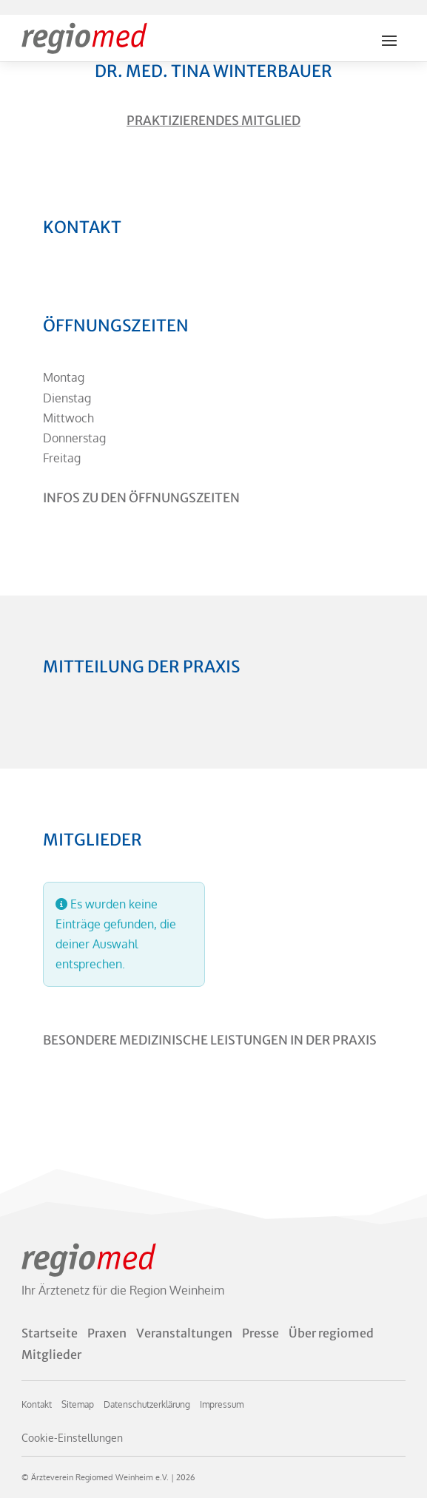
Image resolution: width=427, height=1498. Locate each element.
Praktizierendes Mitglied (213, 120)
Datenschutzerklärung (147, 1404)
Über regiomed (331, 1333)
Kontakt (36, 1404)
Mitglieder (51, 1354)
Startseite (49, 1333)
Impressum (221, 1404)
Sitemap (77, 1404)
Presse (260, 1333)
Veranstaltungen (184, 1333)
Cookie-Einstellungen (72, 1437)
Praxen (107, 1333)
